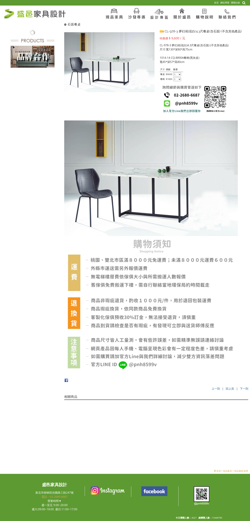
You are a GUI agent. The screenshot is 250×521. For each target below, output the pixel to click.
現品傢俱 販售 (241, 470)
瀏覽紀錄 (235, 2)
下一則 (244, 388)
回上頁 (230, 388)
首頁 (218, 470)
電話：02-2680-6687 (54, 496)
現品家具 (227, 470)
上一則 (216, 388)
